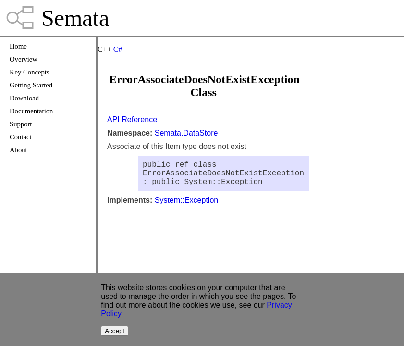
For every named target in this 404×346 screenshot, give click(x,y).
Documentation (31, 111)
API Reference (132, 119)
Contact (21, 137)
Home (18, 46)
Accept (114, 330)
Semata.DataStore (186, 133)
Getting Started (31, 85)
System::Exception (187, 206)
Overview (23, 59)
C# (117, 49)
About (18, 150)
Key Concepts (29, 72)
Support (21, 124)
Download (24, 98)
